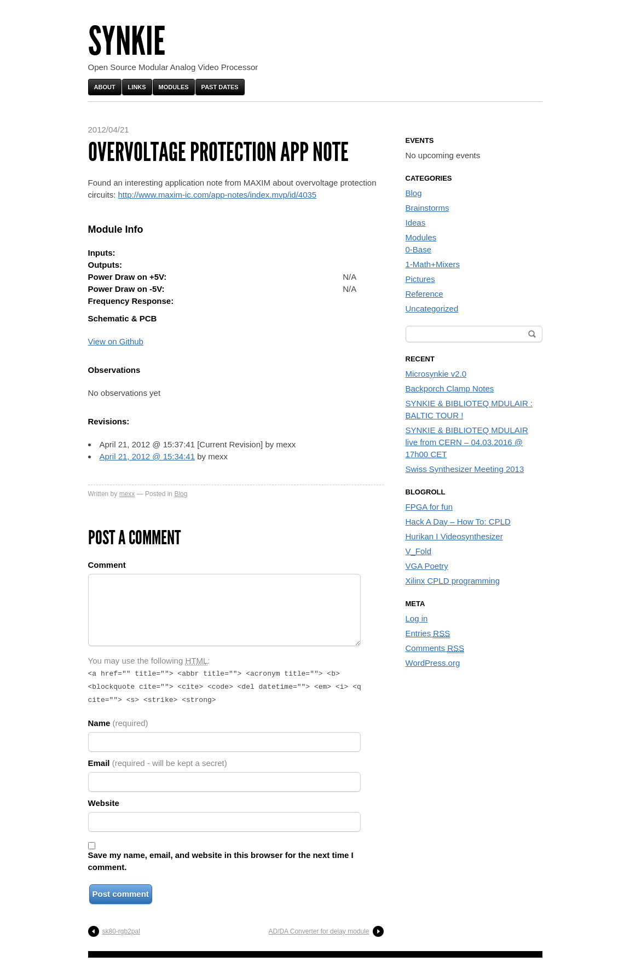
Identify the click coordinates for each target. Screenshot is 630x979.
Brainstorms (427, 207)
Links (137, 87)
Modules (174, 87)
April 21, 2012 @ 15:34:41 (147, 456)
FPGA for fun (429, 506)
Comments (435, 648)
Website (103, 799)
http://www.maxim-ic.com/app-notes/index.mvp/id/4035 (217, 194)
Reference (424, 293)
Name (118, 719)
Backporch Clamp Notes (450, 388)
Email (157, 759)
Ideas (416, 222)
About (104, 87)
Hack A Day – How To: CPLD (458, 521)
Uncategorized (432, 308)
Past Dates (220, 87)
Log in (417, 618)
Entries (428, 633)
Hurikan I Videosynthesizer (454, 536)
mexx (127, 494)
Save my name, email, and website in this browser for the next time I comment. (221, 857)
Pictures (420, 279)
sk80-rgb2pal (121, 928)
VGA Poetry (427, 566)
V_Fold (419, 551)
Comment (107, 564)
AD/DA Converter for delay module (318, 928)
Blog (180, 494)
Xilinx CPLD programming (453, 580)
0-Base (419, 249)
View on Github (115, 341)
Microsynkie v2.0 (436, 373)
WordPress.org (433, 662)
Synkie (126, 41)
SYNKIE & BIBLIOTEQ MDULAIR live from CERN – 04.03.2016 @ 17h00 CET (467, 442)
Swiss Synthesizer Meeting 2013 (465, 469)
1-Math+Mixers (433, 264)
